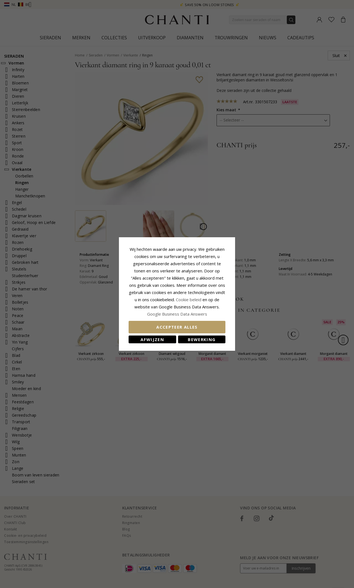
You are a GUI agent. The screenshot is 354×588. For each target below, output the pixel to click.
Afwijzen (152, 339)
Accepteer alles (176, 327)
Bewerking (201, 339)
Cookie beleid (189, 299)
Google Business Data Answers (177, 314)
